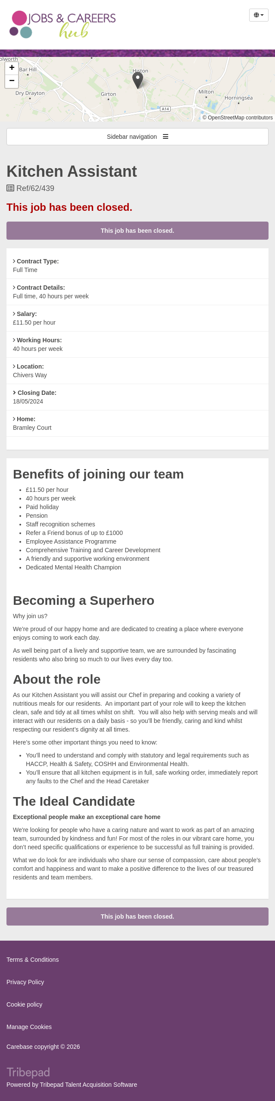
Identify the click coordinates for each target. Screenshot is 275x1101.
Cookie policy (24, 1004)
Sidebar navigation (137, 136)
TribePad (28, 1073)
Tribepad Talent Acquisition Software (89, 1084)
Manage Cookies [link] (29, 1026)
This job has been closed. (137, 230)
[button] (137, 80)
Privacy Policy (25, 982)
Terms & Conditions (32, 959)
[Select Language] (259, 15)
